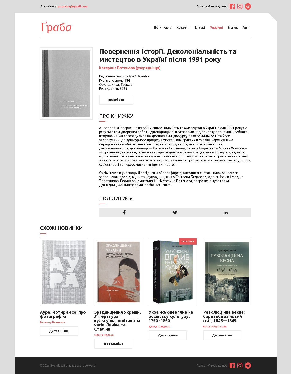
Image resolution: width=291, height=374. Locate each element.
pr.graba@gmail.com (72, 6)
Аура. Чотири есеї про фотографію (63, 314)
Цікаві (200, 27)
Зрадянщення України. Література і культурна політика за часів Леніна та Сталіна (117, 320)
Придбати (116, 99)
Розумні (216, 27)
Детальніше (59, 331)
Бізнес (233, 27)
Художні (183, 27)
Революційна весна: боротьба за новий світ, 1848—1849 (224, 316)
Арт (246, 27)
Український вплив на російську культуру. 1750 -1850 (171, 316)
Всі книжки (163, 27)
